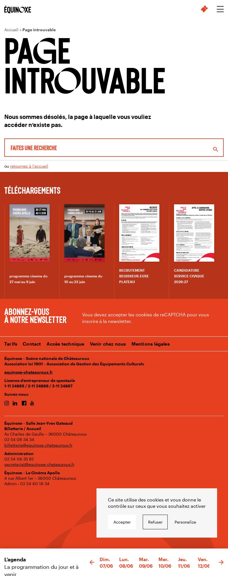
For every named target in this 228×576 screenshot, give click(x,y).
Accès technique (65, 343)
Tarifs (10, 343)
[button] (92, 562)
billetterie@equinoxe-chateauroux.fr (38, 445)
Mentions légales (151, 343)
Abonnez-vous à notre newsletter (35, 315)
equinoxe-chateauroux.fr (28, 372)
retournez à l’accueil (29, 166)
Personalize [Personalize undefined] (185, 522)
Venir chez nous (108, 343)
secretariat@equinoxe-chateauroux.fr (39, 464)
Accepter (122, 522)
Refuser (155, 522)
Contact (32, 343)
